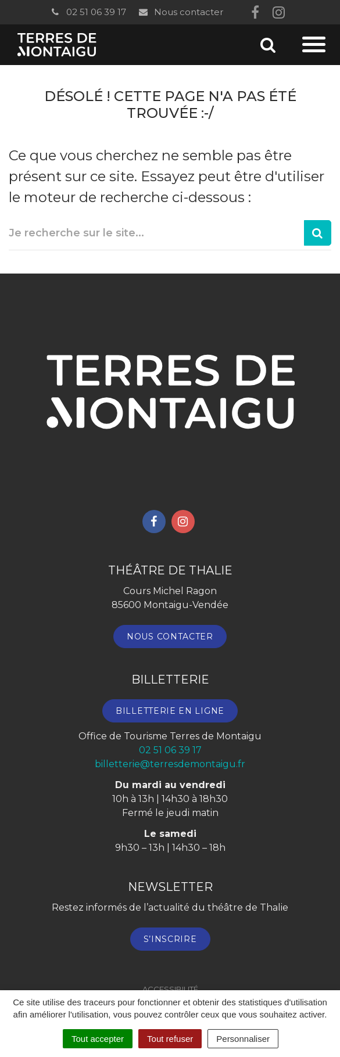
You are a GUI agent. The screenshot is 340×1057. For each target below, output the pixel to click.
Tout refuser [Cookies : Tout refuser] (170, 1039)
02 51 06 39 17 (88, 11)
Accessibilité (170, 989)
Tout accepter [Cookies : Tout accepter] (97, 1039)
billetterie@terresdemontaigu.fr (170, 764)
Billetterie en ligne (170, 711)
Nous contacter (180, 11)
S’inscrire (170, 939)
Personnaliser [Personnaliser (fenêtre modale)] (243, 1039)
